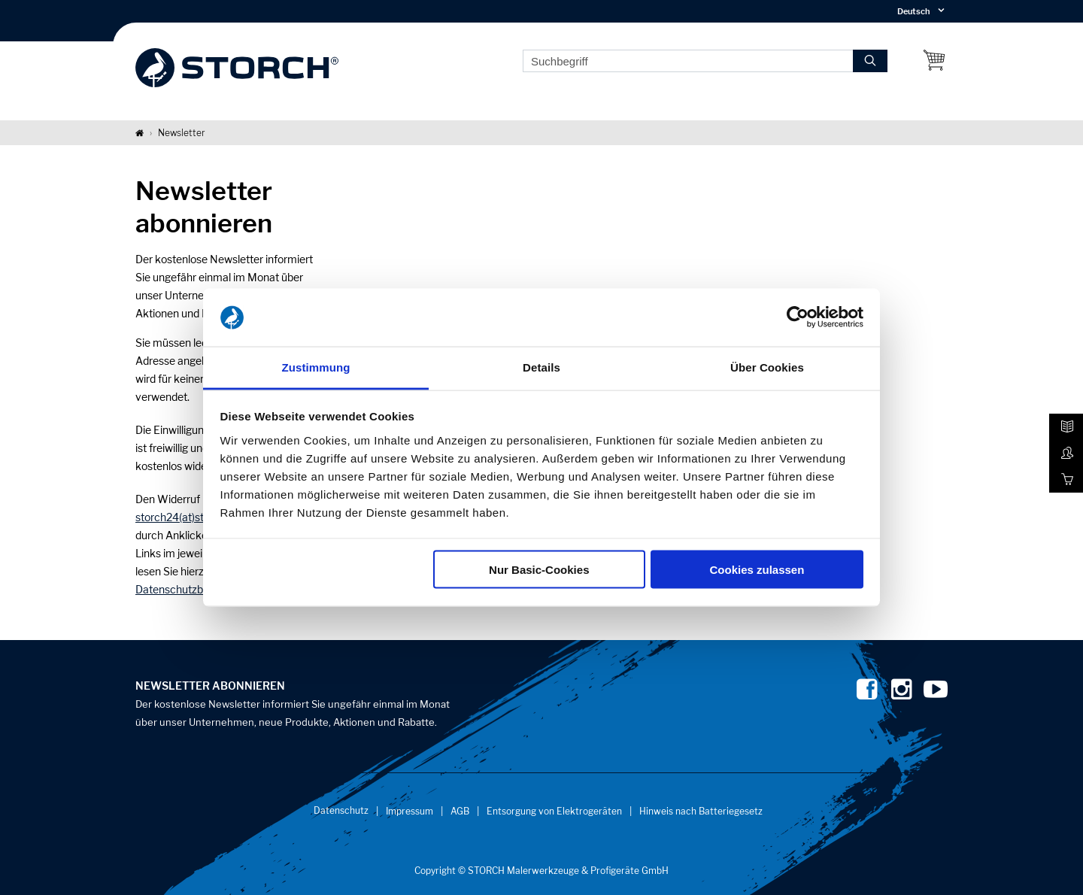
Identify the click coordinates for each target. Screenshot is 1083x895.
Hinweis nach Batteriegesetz (701, 811)
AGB (459, 811)
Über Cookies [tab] (767, 366)
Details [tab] (541, 366)
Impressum (409, 811)
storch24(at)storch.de (187, 517)
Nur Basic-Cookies (539, 569)
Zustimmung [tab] (316, 366)
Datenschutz (341, 810)
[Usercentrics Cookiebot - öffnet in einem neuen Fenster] (797, 317)
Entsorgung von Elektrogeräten (554, 811)
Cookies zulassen (756, 569)
